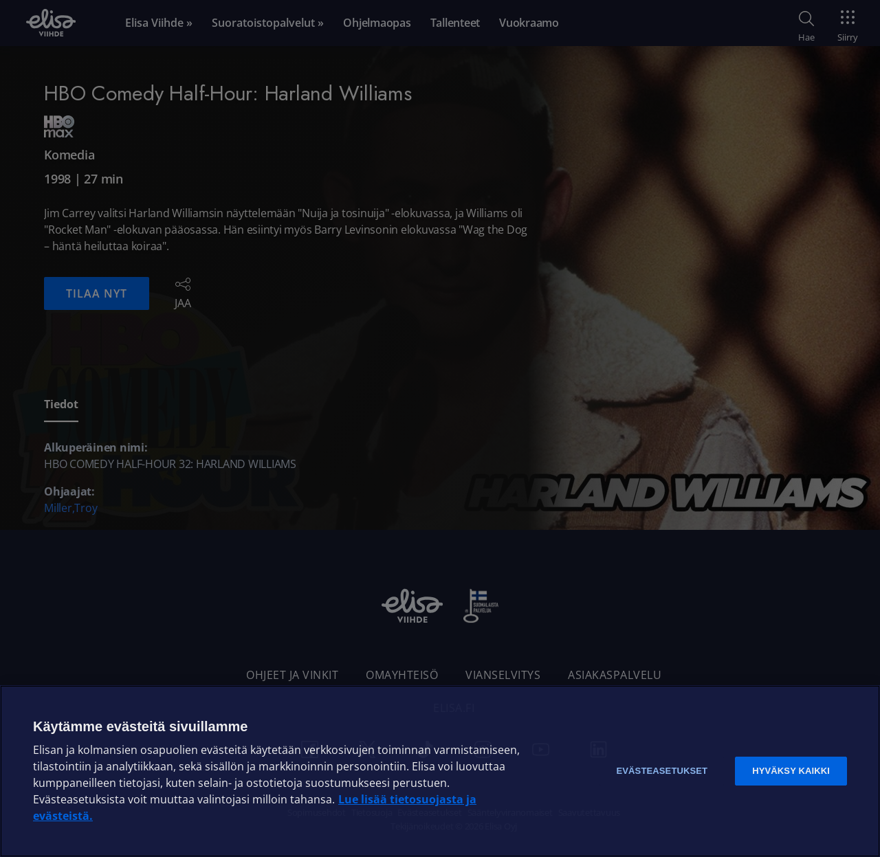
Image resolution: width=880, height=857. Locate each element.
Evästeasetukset (661, 771)
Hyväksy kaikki (791, 771)
